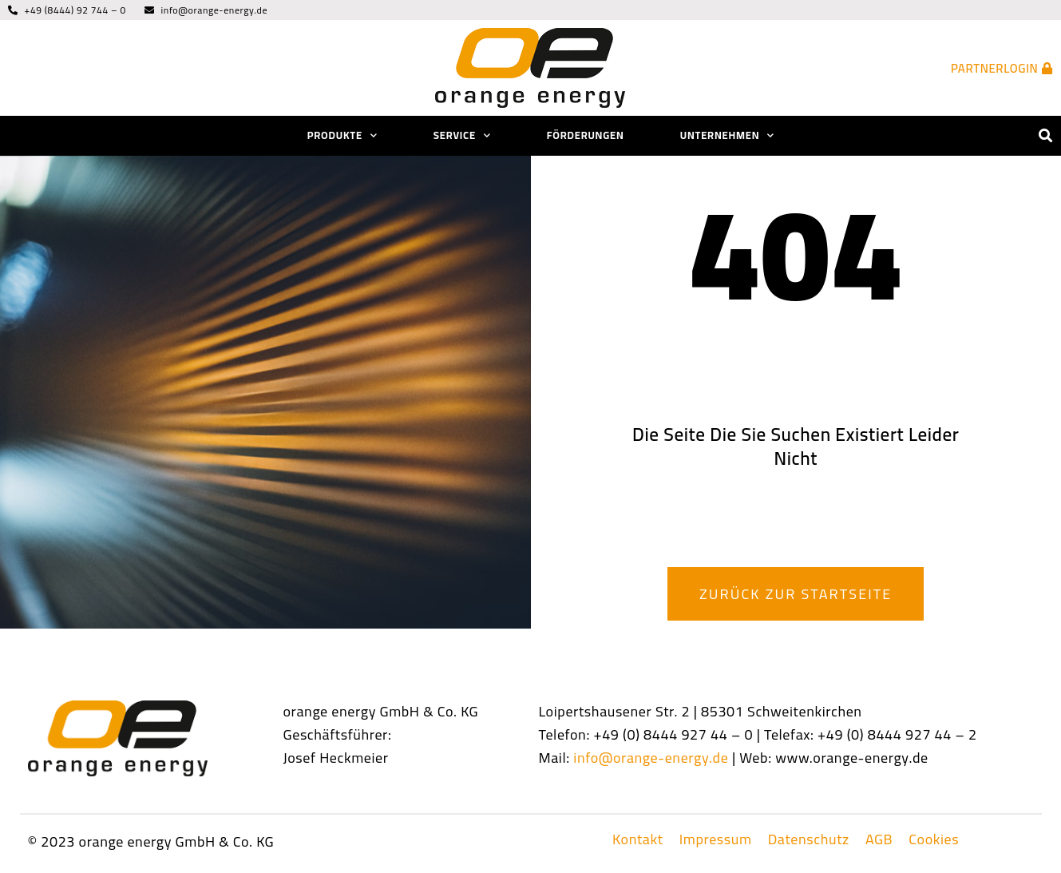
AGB (879, 839)
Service (462, 135)
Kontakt (637, 839)
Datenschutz (808, 839)
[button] (1046, 136)
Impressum (715, 839)
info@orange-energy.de (650, 757)
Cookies (934, 839)
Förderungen (585, 135)
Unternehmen (727, 135)
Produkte (342, 135)
